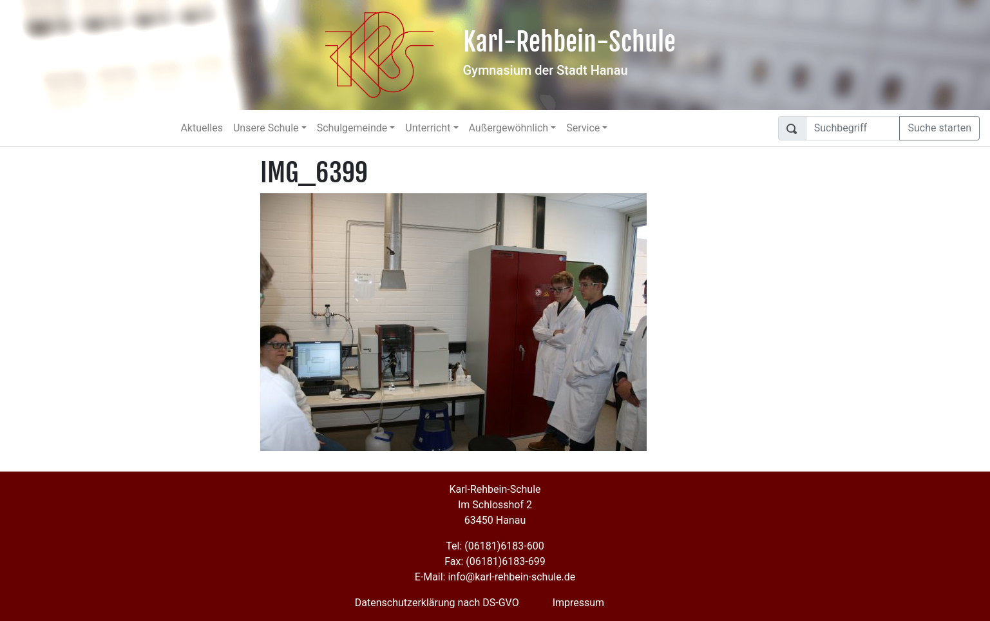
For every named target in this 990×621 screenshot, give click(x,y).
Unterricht (427, 128)
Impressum (579, 603)
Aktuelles (201, 128)
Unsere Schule (266, 128)
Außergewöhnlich (509, 128)
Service (583, 128)
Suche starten (939, 128)
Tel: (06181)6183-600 (495, 546)
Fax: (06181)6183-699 (494, 561)
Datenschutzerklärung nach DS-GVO (437, 603)
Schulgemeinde (352, 128)
